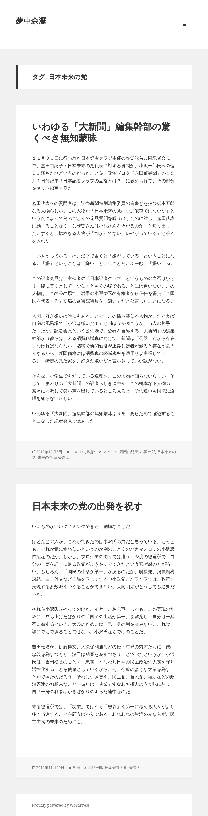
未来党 (134, 767)
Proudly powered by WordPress (60, 805)
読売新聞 (61, 457)
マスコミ (77, 451)
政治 (91, 451)
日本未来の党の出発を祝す (87, 506)
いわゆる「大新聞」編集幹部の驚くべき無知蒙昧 (101, 132)
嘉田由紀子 (128, 451)
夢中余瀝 (31, 21)
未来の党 (45, 457)
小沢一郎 (147, 451)
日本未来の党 (116, 767)
